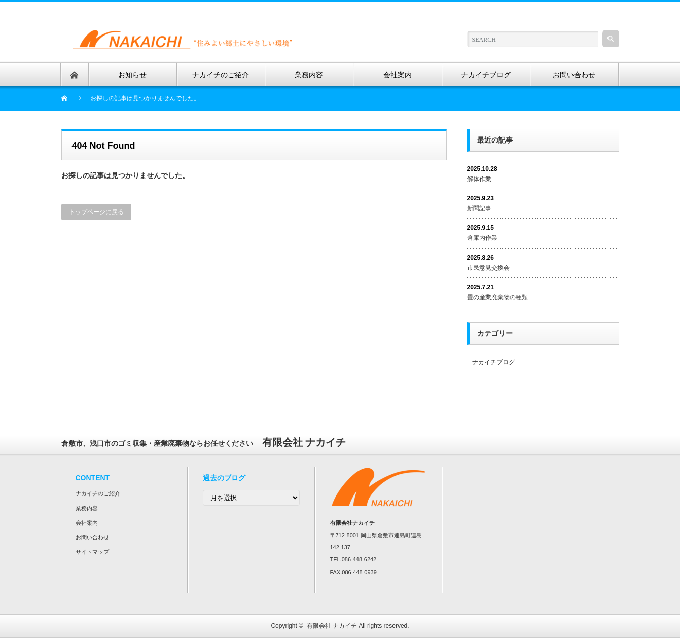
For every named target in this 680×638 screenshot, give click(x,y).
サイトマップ (92, 552)
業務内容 (87, 508)
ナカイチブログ (493, 362)
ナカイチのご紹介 (98, 493)
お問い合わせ (92, 537)
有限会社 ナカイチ (332, 625)
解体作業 (479, 179)
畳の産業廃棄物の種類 (497, 297)
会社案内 (87, 523)
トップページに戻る (96, 212)
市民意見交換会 (488, 267)
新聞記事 (479, 208)
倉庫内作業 (482, 237)
